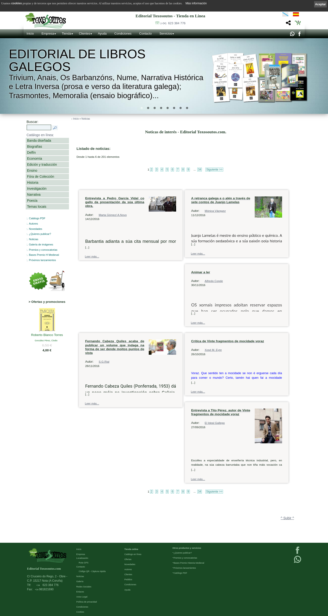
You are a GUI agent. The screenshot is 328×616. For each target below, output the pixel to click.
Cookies (80, 611)
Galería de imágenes (41, 244)
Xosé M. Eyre (213, 350)
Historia (32, 182)
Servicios (165, 33)
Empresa (48, 33)
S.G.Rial (104, 361)
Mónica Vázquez (215, 211)
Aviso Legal (81, 596)
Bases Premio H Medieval (44, 254)
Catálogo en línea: (40, 135)
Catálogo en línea (133, 554)
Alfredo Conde (214, 281)
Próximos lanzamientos (42, 260)
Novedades (35, 228)
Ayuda (102, 33)
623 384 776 (173, 23)
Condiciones (123, 33)
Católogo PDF (180, 573)
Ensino (32, 170)
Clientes (84, 33)
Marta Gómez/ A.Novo (113, 215)
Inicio (30, 33)
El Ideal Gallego (215, 423)
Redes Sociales (84, 586)
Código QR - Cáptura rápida (92, 571)
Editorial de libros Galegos (77, 60)
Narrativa (34, 194)
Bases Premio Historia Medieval (188, 562)
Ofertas (128, 559)
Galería (80, 581)
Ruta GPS (84, 562)
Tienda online (131, 549)
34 (199, 169)
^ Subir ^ (287, 518)
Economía (34, 158)
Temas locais (36, 206)
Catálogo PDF (37, 218)
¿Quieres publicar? (40, 233)
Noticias (33, 239)
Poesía (32, 200)
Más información (196, 3)
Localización (82, 558)
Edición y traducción (42, 164)
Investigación (37, 188)
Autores (33, 223)
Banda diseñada (39, 140)
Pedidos (128, 579)
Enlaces (80, 591)
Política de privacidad (86, 601)
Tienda (66, 33)
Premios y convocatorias (43, 249)
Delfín (31, 152)
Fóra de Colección (40, 176)
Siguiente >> (214, 169)
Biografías (34, 146)
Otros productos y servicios (187, 548)
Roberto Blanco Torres (47, 335)
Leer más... (92, 256)
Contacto (145, 33)
